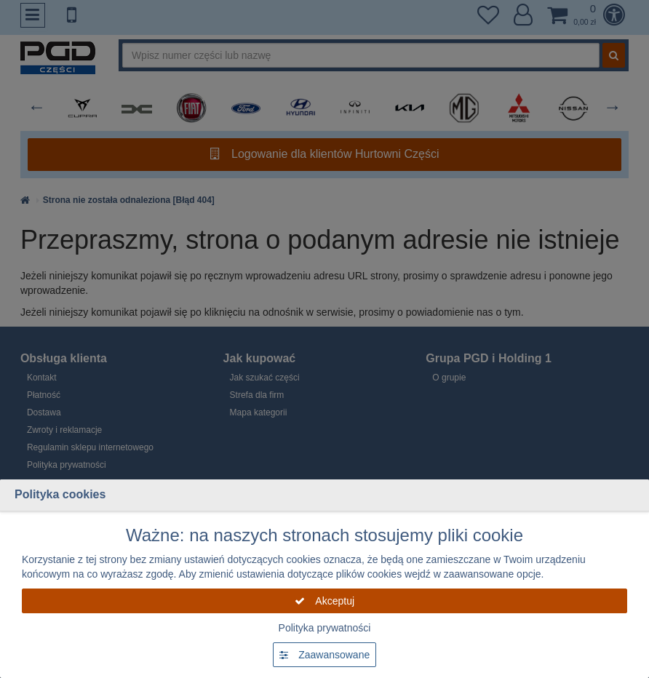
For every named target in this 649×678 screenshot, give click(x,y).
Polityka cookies (60, 494)
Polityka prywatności (325, 628)
